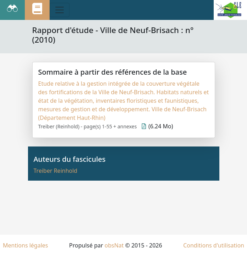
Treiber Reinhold (56, 171)
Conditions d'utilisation (213, 245)
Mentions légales (25, 245)
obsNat (114, 245)
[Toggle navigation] (59, 10)
